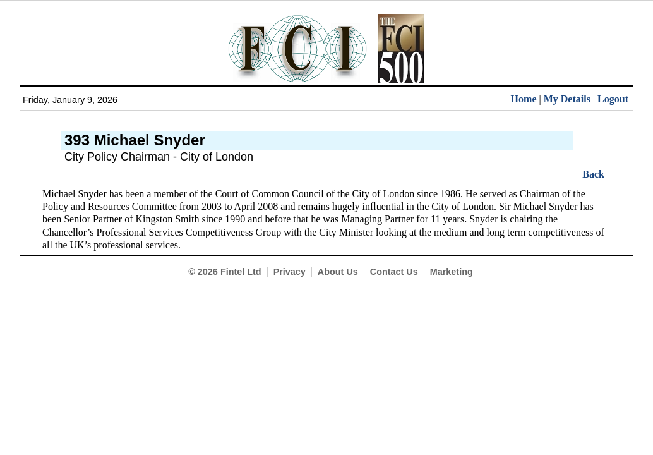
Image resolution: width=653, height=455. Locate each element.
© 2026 (203, 272)
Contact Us (394, 272)
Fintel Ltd (240, 272)
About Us (338, 272)
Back (593, 174)
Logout (612, 99)
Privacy (289, 272)
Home (524, 99)
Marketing (451, 272)
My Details (567, 99)
